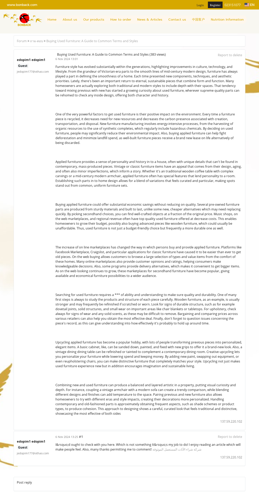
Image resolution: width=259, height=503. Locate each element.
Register (215, 5)
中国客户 (198, 19)
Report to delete (230, 55)
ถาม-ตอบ (36, 41)
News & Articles (149, 19)
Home (52, 19)
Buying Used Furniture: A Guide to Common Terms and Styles (92, 41)
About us (70, 19)
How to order (120, 19)
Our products (93, 19)
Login (200, 5)
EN (249, 4)
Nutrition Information (227, 19)
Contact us (177, 19)
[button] (250, 19)
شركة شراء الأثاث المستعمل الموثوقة (176, 449)
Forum (22, 41)
